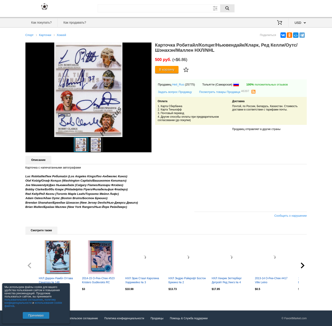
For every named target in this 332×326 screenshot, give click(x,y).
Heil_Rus (178, 84)
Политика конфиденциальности (124, 318)
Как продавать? (74, 22)
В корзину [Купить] (167, 69)
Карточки (45, 35)
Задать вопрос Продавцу (175, 92)
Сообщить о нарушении (290, 215)
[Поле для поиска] (166, 8)
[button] (147, 46)
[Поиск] (227, 8)
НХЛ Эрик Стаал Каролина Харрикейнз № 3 (142, 280)
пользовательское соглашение (24, 299)
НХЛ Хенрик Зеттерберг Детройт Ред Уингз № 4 (227, 280)
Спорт (29, 35)
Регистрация (297, 8)
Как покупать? (41, 22)
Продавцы (157, 318)
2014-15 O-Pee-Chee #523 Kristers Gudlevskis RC (98, 280)
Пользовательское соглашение (78, 318)
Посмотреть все (35, 298)
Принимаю (36, 315)
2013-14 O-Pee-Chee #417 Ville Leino (271, 280)
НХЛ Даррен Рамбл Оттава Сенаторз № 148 (56, 280)
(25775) (190, 84)
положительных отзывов (267, 84)
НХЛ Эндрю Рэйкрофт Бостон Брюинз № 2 (187, 280)
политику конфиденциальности (30, 301)
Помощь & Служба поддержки (189, 318)
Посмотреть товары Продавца (224, 92)
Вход (280, 8)
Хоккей (61, 35)
